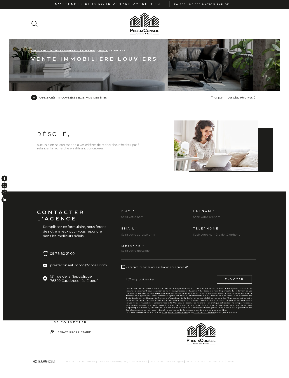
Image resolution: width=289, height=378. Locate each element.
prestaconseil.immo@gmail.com (78, 265)
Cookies (231, 361)
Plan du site (156, 361)
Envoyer (234, 279)
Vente (103, 50)
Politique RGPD (216, 361)
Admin (189, 361)
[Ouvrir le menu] (254, 24)
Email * (129, 228)
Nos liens (200, 361)
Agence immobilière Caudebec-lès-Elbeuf (63, 50)
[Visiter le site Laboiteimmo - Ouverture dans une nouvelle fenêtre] (44, 361)
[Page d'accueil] (144, 24)
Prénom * (204, 210)
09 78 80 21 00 (62, 253)
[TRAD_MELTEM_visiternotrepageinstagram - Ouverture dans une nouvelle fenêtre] (4, 193)
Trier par (217, 97)
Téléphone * (207, 228)
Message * (133, 246)
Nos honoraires (140, 361)
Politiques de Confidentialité (175, 312)
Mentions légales (175, 361)
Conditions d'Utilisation (204, 312)
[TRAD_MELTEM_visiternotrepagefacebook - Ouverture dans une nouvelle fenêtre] (4, 178)
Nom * (128, 210)
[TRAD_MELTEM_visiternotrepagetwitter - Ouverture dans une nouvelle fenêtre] (4, 185)
